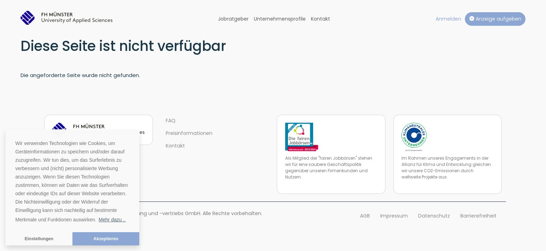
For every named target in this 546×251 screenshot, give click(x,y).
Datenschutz (434, 215)
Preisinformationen (189, 133)
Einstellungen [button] (39, 238)
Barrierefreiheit (478, 215)
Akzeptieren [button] (105, 238)
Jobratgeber (233, 18)
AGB (365, 215)
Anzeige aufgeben (495, 18)
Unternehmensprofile (280, 18)
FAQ (171, 120)
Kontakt (320, 18)
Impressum (394, 215)
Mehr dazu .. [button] (112, 219)
